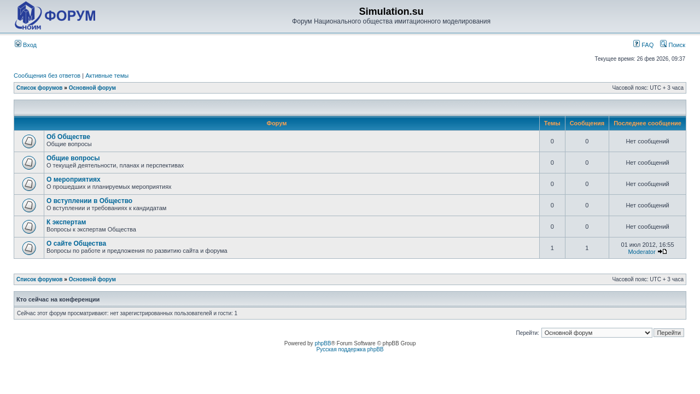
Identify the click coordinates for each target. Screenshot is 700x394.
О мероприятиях (73, 179)
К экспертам (66, 222)
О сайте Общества (76, 243)
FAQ (643, 45)
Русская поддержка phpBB (349, 349)
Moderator (641, 251)
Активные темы (107, 75)
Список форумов (39, 88)
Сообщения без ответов (47, 75)
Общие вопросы (73, 158)
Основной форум (92, 88)
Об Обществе (68, 137)
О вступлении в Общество (89, 201)
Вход (26, 45)
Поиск (672, 45)
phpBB (322, 343)
